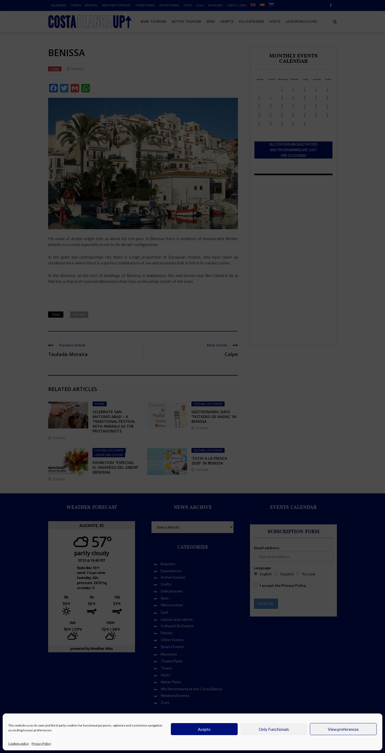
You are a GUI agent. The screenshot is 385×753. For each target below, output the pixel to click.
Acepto (204, 729)
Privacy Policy (41, 744)
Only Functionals (274, 729)
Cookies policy (18, 744)
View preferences (343, 729)
